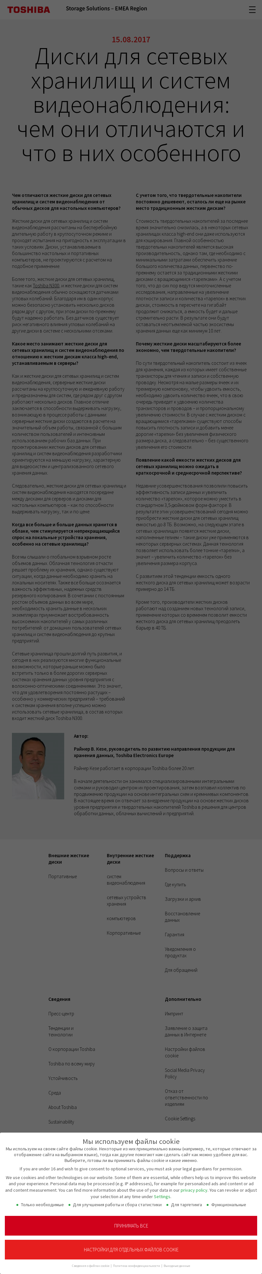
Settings (162, 1194)
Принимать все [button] (131, 1223)
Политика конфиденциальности (137, 1263)
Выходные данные (177, 1263)
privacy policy (194, 1187)
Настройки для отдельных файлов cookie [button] (131, 1247)
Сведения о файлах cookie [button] (91, 1263)
